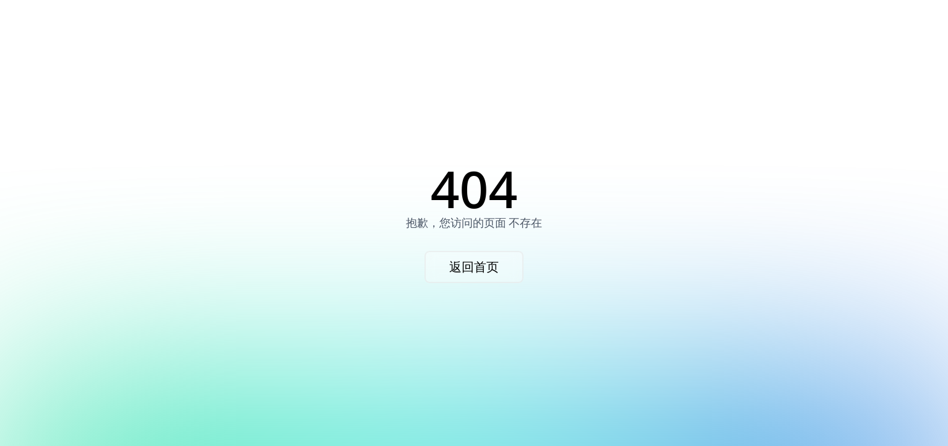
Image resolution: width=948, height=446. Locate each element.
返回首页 (474, 266)
